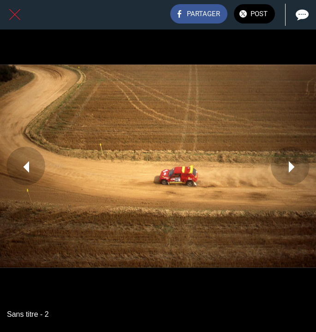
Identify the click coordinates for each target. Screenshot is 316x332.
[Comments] (301, 15)
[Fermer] (14, 14)
